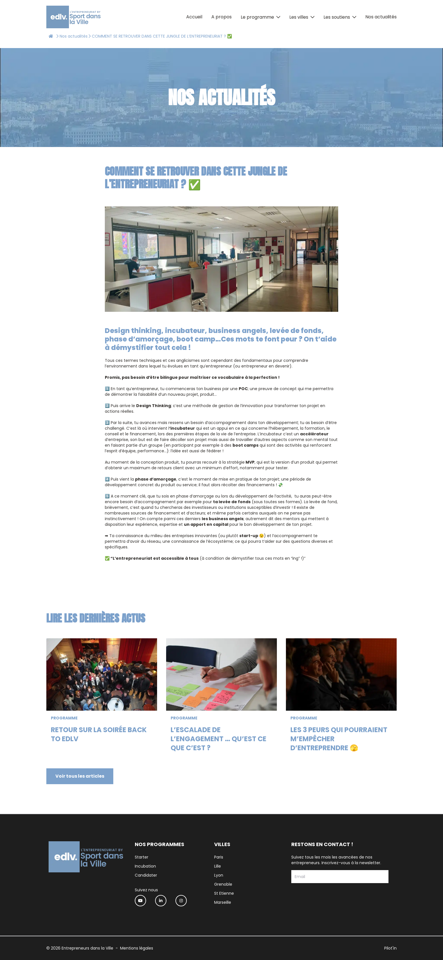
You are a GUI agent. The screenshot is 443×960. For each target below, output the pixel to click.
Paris (218, 857)
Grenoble (223, 884)
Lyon (218, 875)
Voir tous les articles (79, 776)
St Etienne (224, 893)
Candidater (146, 875)
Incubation (145, 866)
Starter (141, 857)
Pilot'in (390, 948)
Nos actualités (381, 17)
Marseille (222, 902)
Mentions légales (136, 948)
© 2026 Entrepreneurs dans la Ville (79, 948)
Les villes (298, 17)
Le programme (257, 17)
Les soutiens (336, 17)
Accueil (194, 17)
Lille (217, 866)
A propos (221, 17)
